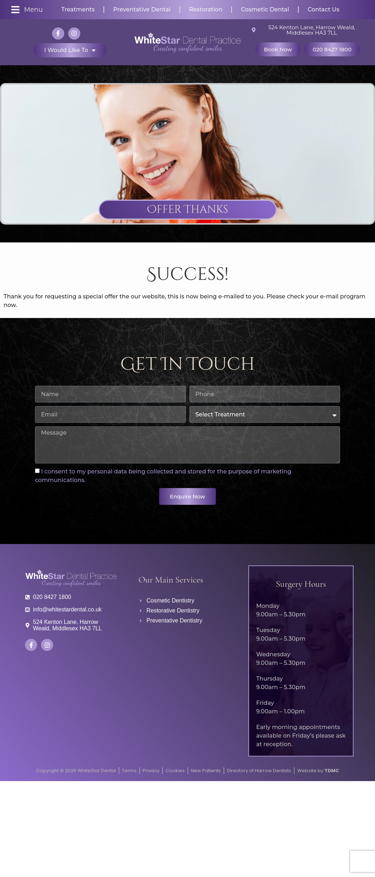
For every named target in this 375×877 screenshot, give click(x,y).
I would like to (70, 50)
